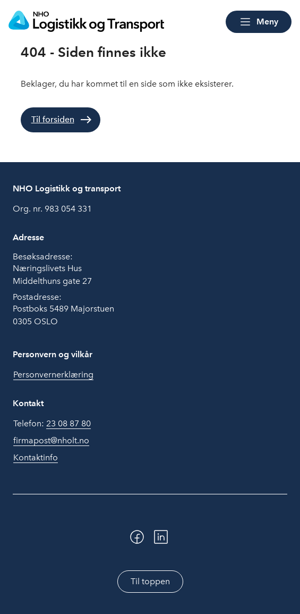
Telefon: (52, 423)
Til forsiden (52, 119)
